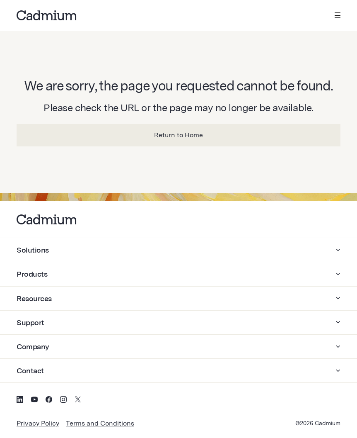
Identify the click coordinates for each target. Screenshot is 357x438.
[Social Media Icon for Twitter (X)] (78, 400)
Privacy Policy (38, 423)
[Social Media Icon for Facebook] (49, 400)
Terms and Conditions (100, 423)
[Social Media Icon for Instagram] (63, 400)
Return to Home (178, 135)
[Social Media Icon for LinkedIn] (20, 400)
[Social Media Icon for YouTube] (34, 400)
